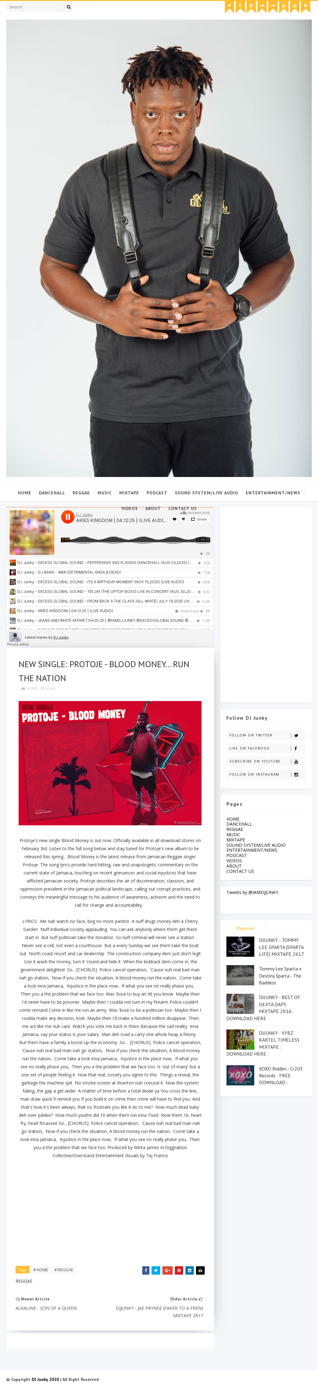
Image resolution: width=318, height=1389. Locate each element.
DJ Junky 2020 (45, 1379)
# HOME (40, 1269)
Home (24, 493)
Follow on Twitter (267, 735)
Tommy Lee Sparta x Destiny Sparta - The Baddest (280, 975)
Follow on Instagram (267, 774)
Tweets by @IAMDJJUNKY (252, 892)
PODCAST (157, 493)
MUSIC (105, 493)
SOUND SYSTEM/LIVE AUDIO (206, 493)
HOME (32, 688)
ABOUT (153, 508)
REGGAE (81, 493)
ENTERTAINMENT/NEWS (273, 493)
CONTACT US (182, 508)
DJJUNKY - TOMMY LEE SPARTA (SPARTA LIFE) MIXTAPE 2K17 (281, 947)
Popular (246, 928)
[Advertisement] (266, 603)
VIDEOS (129, 508)
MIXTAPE (129, 493)
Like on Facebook (267, 748)
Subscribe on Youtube (267, 761)
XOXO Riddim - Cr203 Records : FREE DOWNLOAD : (281, 1076)
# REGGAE (63, 1269)
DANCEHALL (52, 493)
